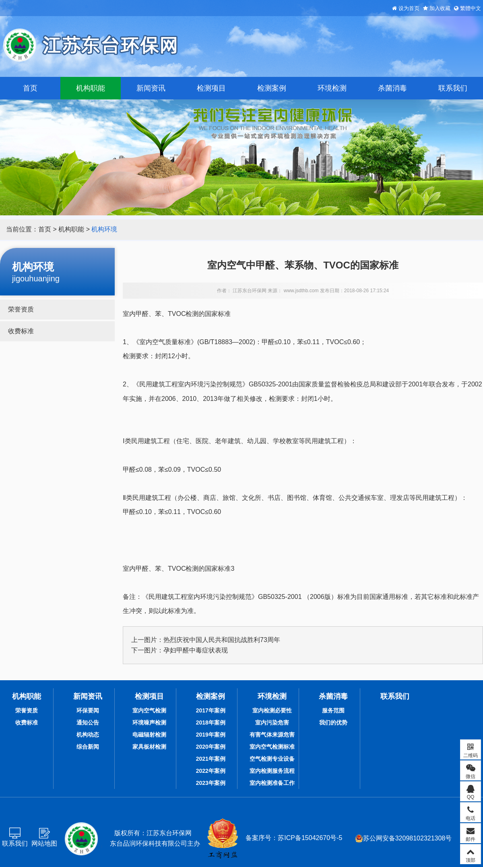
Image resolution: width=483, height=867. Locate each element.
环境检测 (332, 88)
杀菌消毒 (392, 88)
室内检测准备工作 (272, 783)
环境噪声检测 (149, 722)
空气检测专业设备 (272, 759)
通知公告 (87, 722)
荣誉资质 (21, 309)
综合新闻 (87, 746)
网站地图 (44, 843)
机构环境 (104, 229)
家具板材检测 (149, 746)
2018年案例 (210, 722)
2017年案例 (210, 710)
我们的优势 (333, 722)
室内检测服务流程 (272, 771)
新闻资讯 (150, 88)
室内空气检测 (149, 710)
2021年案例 (210, 759)
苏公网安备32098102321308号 (403, 838)
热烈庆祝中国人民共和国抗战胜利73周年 (221, 639)
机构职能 (90, 88)
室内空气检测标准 (272, 746)
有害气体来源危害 (272, 734)
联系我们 (452, 88)
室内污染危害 (272, 722)
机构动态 (87, 734)
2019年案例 (210, 734)
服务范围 (333, 710)
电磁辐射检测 (149, 734)
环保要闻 (87, 710)
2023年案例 (210, 783)
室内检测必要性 (272, 710)
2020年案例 (210, 746)
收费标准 (21, 331)
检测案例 (271, 88)
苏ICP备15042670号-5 (310, 837)
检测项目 (211, 88)
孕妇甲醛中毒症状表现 (195, 650)
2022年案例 (210, 771)
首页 (30, 88)
